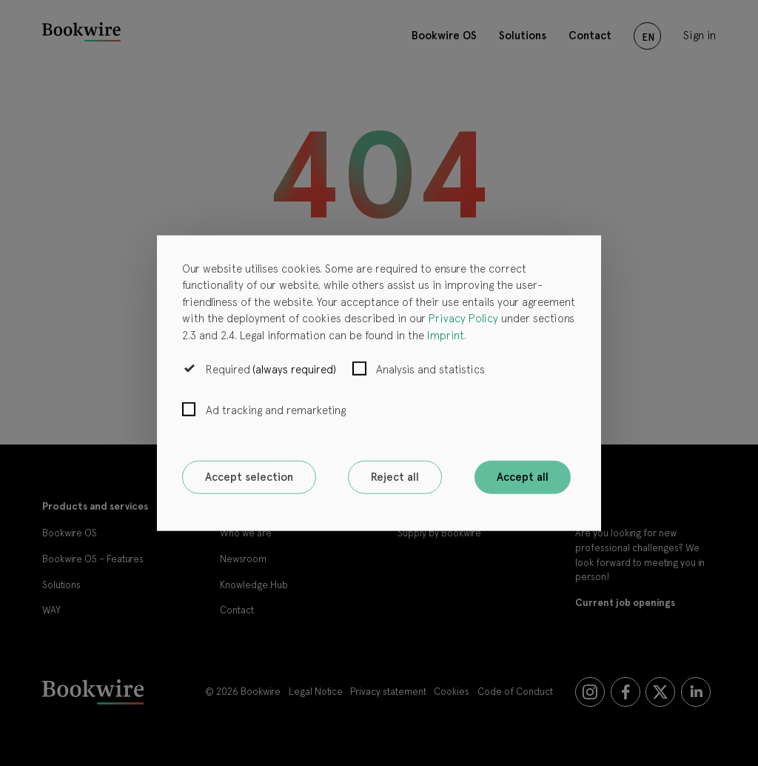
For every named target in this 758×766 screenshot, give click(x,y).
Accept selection (249, 477)
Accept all (523, 477)
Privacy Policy (463, 318)
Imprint (445, 335)
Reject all (395, 477)
